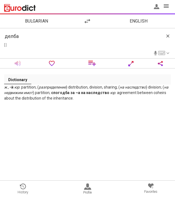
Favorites (150, 188)
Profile (87, 188)
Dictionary (17, 80)
